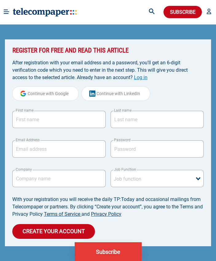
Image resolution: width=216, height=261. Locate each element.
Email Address (28, 140)
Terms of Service (62, 214)
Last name (123, 110)
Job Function (125, 169)
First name (24, 110)
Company (24, 169)
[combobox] (157, 178)
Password (122, 140)
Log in (140, 77)
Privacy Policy (106, 214)
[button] (209, 12)
